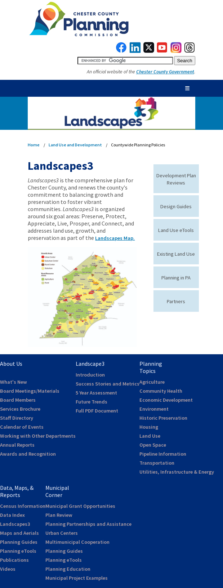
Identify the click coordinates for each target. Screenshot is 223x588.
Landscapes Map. (115, 238)
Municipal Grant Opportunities (80, 506)
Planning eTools (18, 551)
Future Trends (91, 401)
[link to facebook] (121, 51)
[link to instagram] (176, 51)
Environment (154, 409)
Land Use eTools (176, 230)
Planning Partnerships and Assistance (88, 524)
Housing (148, 427)
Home (34, 144)
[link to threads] (189, 51)
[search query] (125, 60)
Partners (176, 301)
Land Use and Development (75, 144)
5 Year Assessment (96, 392)
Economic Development (166, 400)
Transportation (156, 463)
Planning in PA (176, 277)
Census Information (22, 506)
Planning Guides (18, 542)
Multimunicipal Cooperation (77, 542)
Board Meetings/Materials (29, 391)
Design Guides (176, 206)
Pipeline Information (162, 454)
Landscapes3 (15, 524)
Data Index (12, 515)
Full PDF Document (97, 410)
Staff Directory (16, 418)
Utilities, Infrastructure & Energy (176, 472)
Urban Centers (61, 533)
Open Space (152, 445)
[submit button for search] (184, 60)
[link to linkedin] (135, 51)
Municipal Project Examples (76, 578)
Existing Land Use (176, 254)
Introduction (90, 375)
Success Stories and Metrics (107, 383)
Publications (14, 560)
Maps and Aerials (19, 533)
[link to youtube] (162, 51)
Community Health (160, 391)
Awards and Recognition (28, 454)
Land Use (149, 436)
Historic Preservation (163, 418)
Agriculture (152, 382)
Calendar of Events (22, 427)
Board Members (18, 400)
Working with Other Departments (38, 436)
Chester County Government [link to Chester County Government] (165, 72)
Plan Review (58, 515)
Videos (7, 569)
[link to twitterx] (148, 51)
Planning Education (67, 569)
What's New (13, 382)
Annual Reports (17, 445)
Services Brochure (20, 409)
